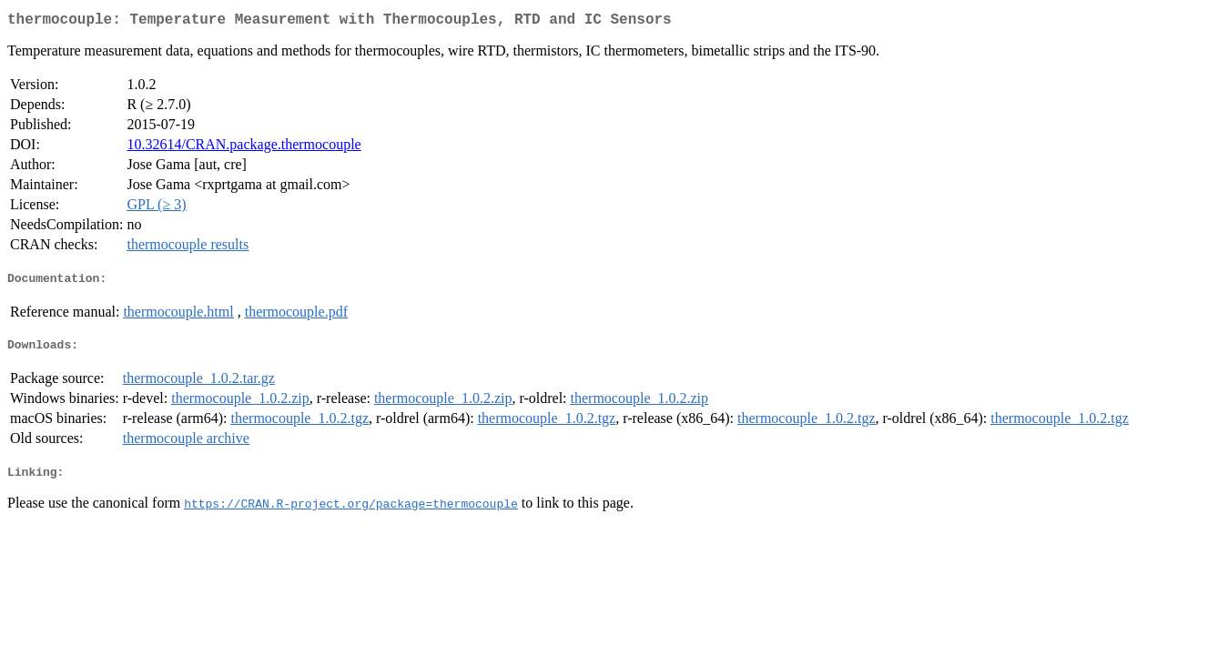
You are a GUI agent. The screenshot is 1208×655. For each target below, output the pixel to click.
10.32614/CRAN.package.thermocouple (243, 148)
